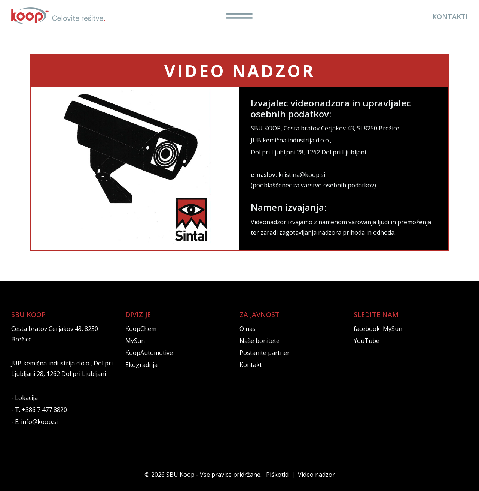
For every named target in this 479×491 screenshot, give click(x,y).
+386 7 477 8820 (44, 410)
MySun (135, 341)
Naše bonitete (260, 341)
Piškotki (277, 474)
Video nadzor (316, 474)
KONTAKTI (450, 16)
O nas (248, 329)
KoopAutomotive (149, 353)
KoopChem (140, 329)
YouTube (366, 341)
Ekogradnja (141, 365)
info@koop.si (39, 422)
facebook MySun (378, 329)
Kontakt (251, 365)
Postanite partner (265, 353)
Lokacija (26, 398)
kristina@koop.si (301, 175)
